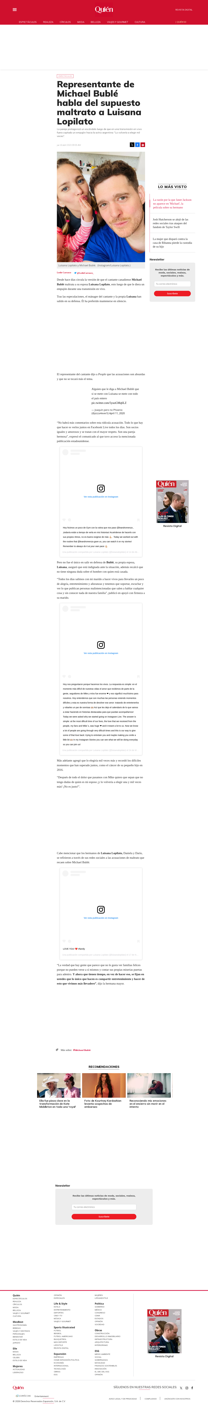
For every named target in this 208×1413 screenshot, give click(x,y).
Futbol (57, 1330)
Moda (80, 22)
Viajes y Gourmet (21, 1313)
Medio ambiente (102, 1354)
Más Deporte (60, 1342)
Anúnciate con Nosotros (177, 1399)
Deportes (59, 1313)
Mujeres (18, 1366)
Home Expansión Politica (66, 1360)
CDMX (97, 1315)
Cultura (140, 22)
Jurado (16, 1343)
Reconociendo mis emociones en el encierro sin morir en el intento (148, 1103)
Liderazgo (18, 1372)
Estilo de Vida (20, 1340)
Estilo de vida (20, 1360)
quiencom (189, 1387)
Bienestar (18, 1337)
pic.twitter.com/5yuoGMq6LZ (109, 402)
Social (98, 1357)
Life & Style (60, 1303)
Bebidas (17, 1328)
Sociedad (99, 1324)
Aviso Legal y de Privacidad (123, 1399)
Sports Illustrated (64, 1327)
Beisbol (58, 1333)
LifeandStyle (101, 1298)
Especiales (59, 1298)
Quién (16, 1295)
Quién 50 (181, 22)
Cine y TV (58, 1315)
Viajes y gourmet (117, 22)
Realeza (48, 22)
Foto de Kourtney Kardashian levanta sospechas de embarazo (102, 1103)
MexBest (18, 1322)
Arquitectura (102, 1342)
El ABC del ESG (102, 1372)
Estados (99, 1318)
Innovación (100, 1369)
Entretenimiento (62, 1310)
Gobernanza (101, 1360)
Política (99, 1303)
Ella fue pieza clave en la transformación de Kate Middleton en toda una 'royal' (57, 1103)
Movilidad (100, 1363)
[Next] (172, 1084)
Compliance (151, 1399)
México (98, 1310)
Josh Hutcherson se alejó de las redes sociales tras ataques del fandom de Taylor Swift (170, 223)
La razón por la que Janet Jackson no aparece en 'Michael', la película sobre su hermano (172, 203)
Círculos (65, 22)
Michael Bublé (83, 1050)
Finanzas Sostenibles (106, 1366)
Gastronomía (20, 1325)
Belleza (96, 22)
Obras (57, 1372)
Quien (181, 1388)
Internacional (61, 1366)
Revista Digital (183, 9)
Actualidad (19, 1369)
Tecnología (60, 1369)
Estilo (57, 1307)
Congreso (100, 1313)
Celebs (16, 1357)
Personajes (19, 1334)
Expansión (60, 1354)
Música (57, 1318)
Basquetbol (60, 1339)
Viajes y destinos (21, 1331)
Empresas (59, 1357)
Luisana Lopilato (100, 552)
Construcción (102, 1333)
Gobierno (99, 1307)
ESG (55, 1374)
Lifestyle (58, 1345)
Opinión (58, 1295)
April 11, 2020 (117, 413)
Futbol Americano (63, 1336)
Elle (15, 1348)
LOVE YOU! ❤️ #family (74, 949)
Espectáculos (28, 22)
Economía (59, 1363)
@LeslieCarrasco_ (85, 273)
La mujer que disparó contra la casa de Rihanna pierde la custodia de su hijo (172, 242)
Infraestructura (103, 1339)
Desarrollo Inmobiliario (107, 1336)
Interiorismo (101, 1345)
